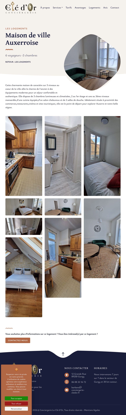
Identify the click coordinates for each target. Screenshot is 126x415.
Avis (105, 7)
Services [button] (57, 7)
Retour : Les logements (18, 62)
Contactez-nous (18, 340)
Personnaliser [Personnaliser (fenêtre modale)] (16, 408)
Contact (114, 7)
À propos (45, 7)
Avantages (80, 7)
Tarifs (69, 7)
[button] (63, 354)
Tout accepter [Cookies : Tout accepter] (16, 398)
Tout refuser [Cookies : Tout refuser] (16, 403)
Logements (94, 7)
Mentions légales (92, 409)
